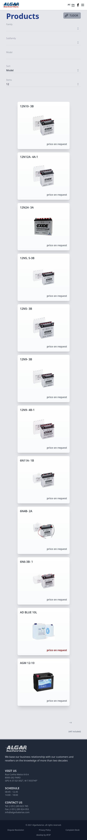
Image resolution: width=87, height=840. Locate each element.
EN (73, 4)
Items (9, 79)
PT (69, 4)
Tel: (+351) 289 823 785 (16, 806)
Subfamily (11, 38)
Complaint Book (73, 830)
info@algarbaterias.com (17, 812)
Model (9, 52)
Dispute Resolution (15, 830)
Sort (8, 66)
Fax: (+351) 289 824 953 (17, 809)
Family (9, 24)
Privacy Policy (45, 830)
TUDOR (71, 15)
